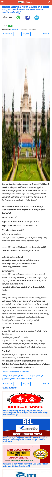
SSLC (10, 26)
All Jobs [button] (26, 34)
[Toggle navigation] (2, 3)
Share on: (7, 17)
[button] (7, 34)
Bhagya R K (15, 30)
